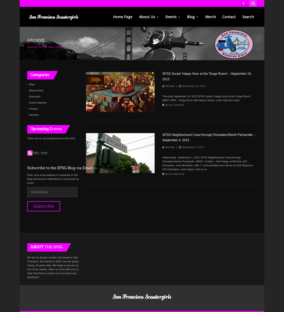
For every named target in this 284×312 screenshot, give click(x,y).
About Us (149, 16)
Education (35, 96)
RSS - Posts (41, 152)
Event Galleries (38, 102)
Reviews (34, 114)
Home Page (122, 16)
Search (248, 16)
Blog (192, 16)
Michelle (170, 86)
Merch (210, 16)
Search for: (253, 3)
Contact (229, 16)
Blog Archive (175, 105)
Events (172, 16)
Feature (33, 108)
